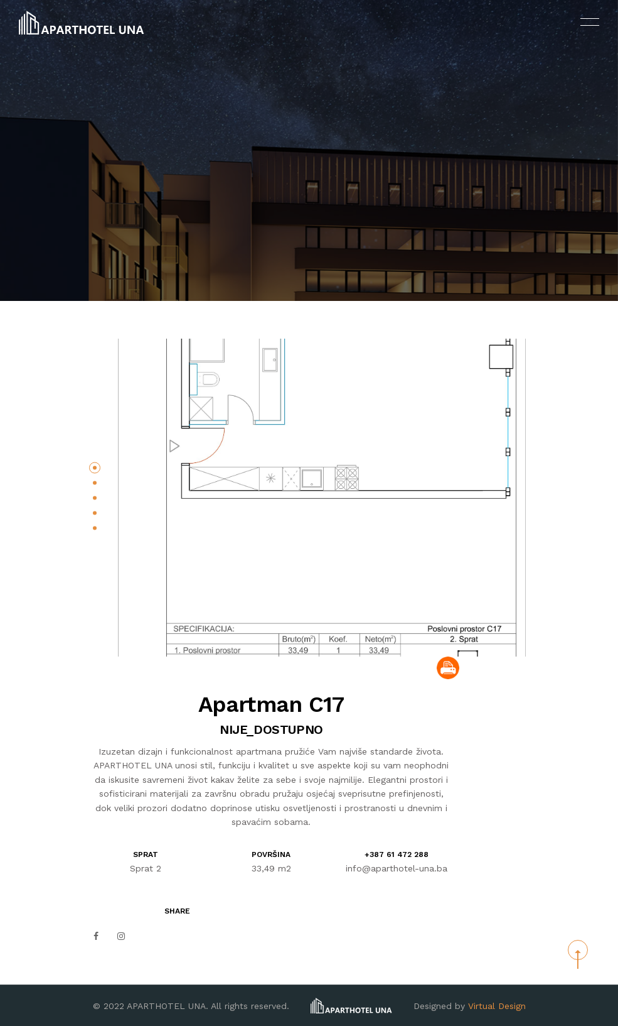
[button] (95, 467)
